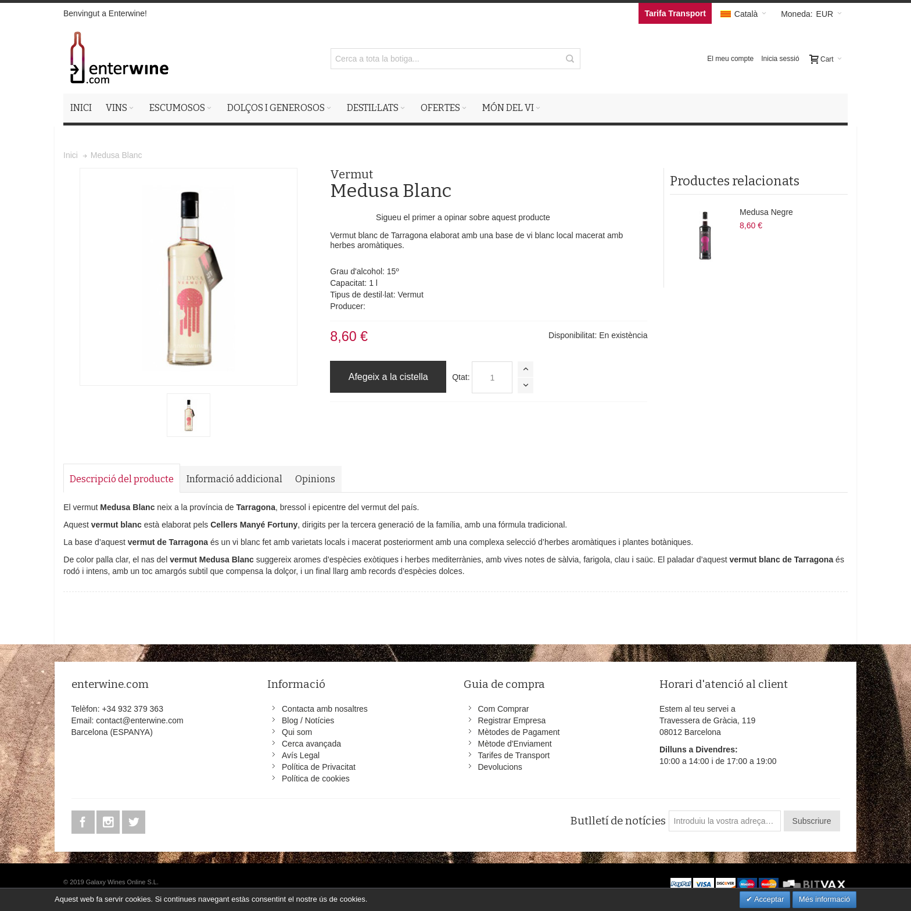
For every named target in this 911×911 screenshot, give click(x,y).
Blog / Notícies (308, 720)
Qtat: (460, 377)
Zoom (188, 276)
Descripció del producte (122, 479)
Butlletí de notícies (618, 821)
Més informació (824, 899)
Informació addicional (234, 479)
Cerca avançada (311, 743)
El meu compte (730, 59)
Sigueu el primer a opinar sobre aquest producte (463, 217)
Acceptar (768, 899)
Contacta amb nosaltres (325, 708)
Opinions (315, 479)
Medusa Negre (766, 212)
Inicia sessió (780, 59)
